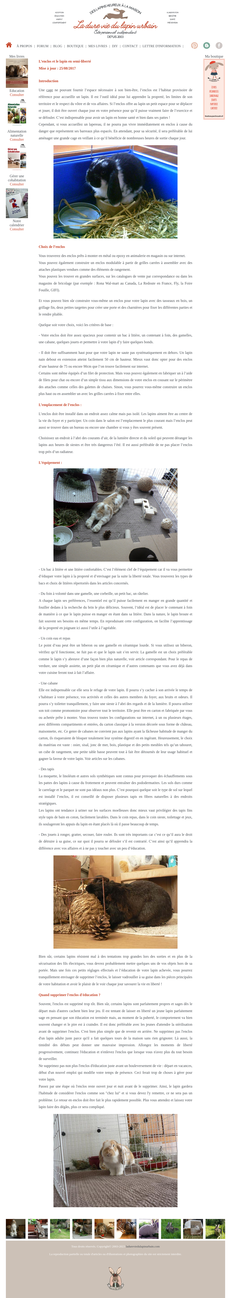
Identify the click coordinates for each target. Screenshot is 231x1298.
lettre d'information (162, 46)
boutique (75, 46)
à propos (24, 46)
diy (115, 46)
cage (49, 90)
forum (43, 46)
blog (57, 46)
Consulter (17, 95)
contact (130, 46)
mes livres (97, 46)
